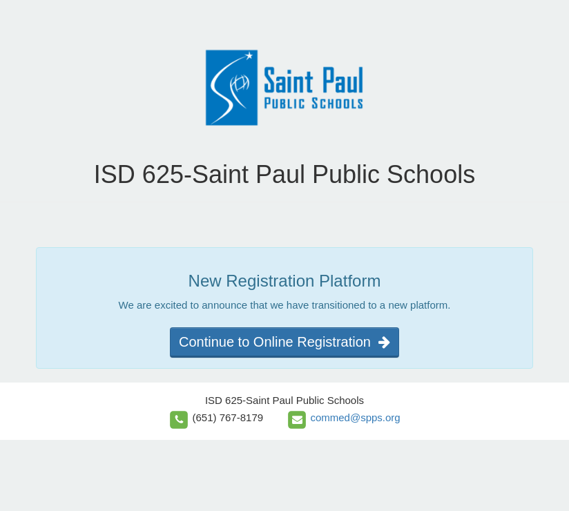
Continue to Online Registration (284, 341)
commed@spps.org (355, 417)
